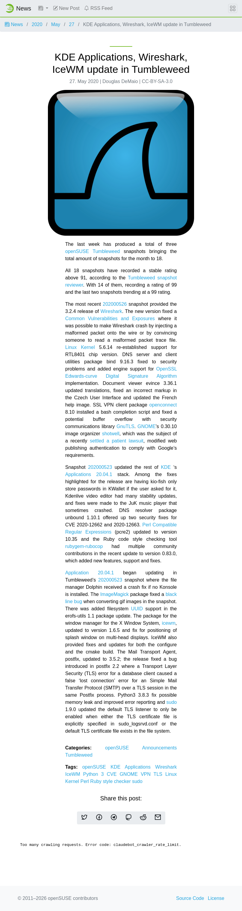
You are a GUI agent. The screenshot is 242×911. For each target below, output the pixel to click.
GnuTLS (125, 426)
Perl (85, 781)
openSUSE (123, 747)
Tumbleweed (79, 755)
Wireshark (111, 311)
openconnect (163, 404)
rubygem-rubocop (84, 546)
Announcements (159, 747)
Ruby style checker (111, 781)
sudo (172, 702)
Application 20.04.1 (89, 572)
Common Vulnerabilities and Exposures (110, 318)
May (55, 24)
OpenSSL (166, 368)
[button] (43, 8)
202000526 (115, 304)
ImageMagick (114, 594)
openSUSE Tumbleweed (92, 251)
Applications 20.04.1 (88, 474)
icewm (168, 623)
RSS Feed (98, 8)
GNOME (146, 426)
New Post (66, 8)
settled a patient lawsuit (116, 440)
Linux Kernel (80, 347)
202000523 (100, 467)
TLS (159, 774)
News (14, 24)
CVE (113, 774)
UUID (137, 608)
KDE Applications (133, 767)
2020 (37, 24)
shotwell (111, 433)
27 (71, 24)
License (216, 898)
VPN (147, 774)
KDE (166, 467)
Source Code (190, 898)
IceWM (74, 774)
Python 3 (95, 774)
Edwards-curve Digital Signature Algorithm (121, 376)
